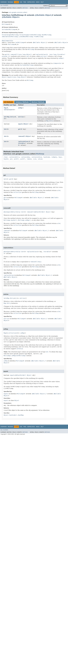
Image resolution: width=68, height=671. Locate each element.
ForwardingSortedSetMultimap (30, 35)
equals (20, 124)
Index (38, 2)
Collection (8, 109)
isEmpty (54, 157)
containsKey (25, 157)
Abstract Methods (38, 102)
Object (48, 15)
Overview (4, 2)
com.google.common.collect (17, 12)
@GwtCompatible (7, 40)
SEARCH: (45, 5)
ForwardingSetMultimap (10, 35)
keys (60, 157)
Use (21, 2)
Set (5, 117)
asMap (20, 108)
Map (5, 108)
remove (29, 159)
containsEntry (14, 157)
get (19, 129)
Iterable (21, 143)
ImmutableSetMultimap (10, 36)
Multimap (5, 24)
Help (42, 2)
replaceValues (23, 141)
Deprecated (31, 2)
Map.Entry (10, 117)
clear (6, 157)
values (40, 159)
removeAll (21, 136)
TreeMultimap (38, 36)
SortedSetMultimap (8, 29)
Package (10, 2)
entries (21, 117)
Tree (24, 2)
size (34, 159)
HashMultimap (46, 35)
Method (25, 8)
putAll (16, 159)
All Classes (4, 5)
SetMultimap (19, 42)
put (11, 159)
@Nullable (40, 15)
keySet (6, 159)
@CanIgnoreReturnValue (12, 212)
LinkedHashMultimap (26, 36)
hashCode (46, 157)
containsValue (37, 157)
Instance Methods (22, 102)
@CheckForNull (40, 212)
